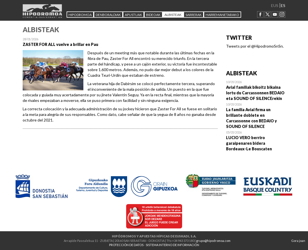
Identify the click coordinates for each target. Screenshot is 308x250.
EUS (274, 5)
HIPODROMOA (80, 15)
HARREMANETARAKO (222, 15)
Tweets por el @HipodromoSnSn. (255, 46)
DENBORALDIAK (108, 15)
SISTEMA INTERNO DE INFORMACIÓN (172, 245)
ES (283, 5)
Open (256, 90)
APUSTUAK (133, 15)
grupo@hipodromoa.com (213, 240)
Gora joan (298, 240)
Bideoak (153, 15)
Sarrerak (193, 15)
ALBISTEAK (173, 15)
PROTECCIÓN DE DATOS (126, 245)
